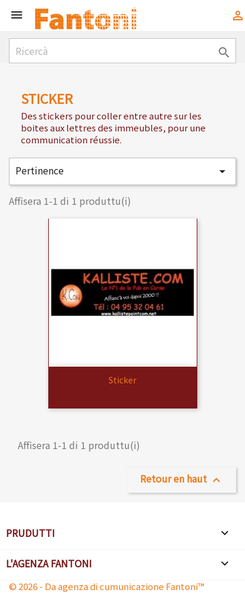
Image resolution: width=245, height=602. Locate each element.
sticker (122, 380)
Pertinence (122, 171)
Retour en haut (182, 479)
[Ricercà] (122, 50)
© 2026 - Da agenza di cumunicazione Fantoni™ (106, 586)
